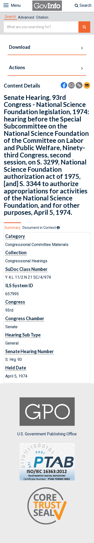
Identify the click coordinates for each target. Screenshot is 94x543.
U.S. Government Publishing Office (47, 416)
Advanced (26, 17)
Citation (42, 17)
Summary (12, 228)
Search (83, 5)
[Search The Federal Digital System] (84, 27)
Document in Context (41, 228)
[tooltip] (58, 227)
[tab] (10, 17)
